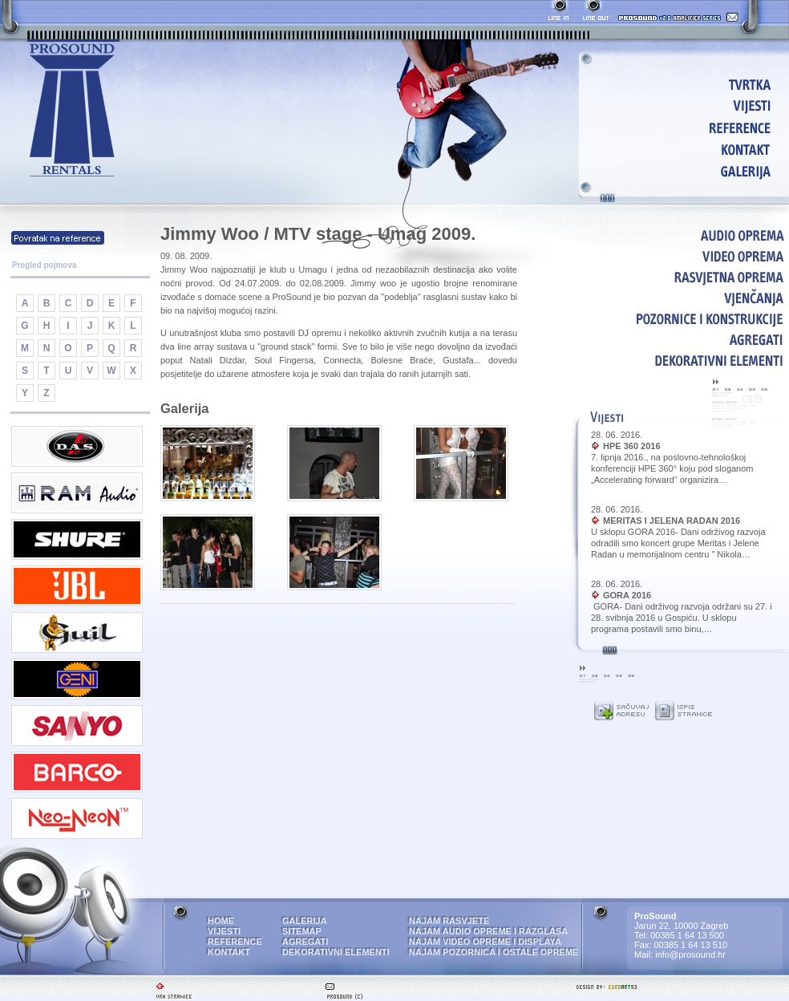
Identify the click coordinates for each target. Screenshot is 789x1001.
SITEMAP (302, 931)
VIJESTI (686, 105)
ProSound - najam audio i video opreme (73, 108)
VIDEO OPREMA (683, 255)
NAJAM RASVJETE (449, 921)
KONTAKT (686, 149)
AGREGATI (683, 339)
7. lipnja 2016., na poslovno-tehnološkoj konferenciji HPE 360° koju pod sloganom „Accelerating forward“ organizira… (672, 468)
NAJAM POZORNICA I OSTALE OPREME (493, 952)
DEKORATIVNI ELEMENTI (683, 360)
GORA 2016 (627, 595)
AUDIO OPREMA (683, 235)
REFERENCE (686, 127)
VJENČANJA (683, 297)
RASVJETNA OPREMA (683, 276)
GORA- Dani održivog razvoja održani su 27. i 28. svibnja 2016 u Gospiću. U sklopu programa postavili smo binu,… (681, 618)
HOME (686, 84)
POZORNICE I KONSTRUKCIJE (683, 318)
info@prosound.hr (690, 954)
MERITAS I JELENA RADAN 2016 (671, 520)
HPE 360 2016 (632, 446)
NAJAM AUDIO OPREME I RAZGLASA (488, 931)
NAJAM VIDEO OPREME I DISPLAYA (485, 941)
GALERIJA (686, 170)
